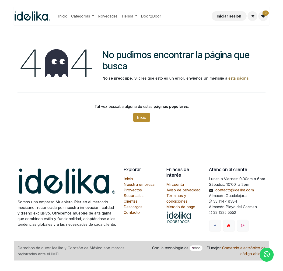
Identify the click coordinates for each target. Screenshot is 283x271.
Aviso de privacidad (183, 190)
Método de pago (180, 206)
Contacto (132, 212)
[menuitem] (62, 16)
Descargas (133, 206)
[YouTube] (228, 225)
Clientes (130, 201)
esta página (238, 78)
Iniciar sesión (229, 16)
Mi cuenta (175, 184)
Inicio (141, 117)
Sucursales (133, 195)
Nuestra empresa (139, 184)
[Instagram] (242, 225)
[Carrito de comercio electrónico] (252, 16)
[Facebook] (215, 225)
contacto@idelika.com (234, 190)
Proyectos (133, 190)
